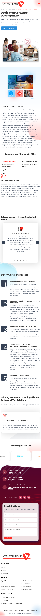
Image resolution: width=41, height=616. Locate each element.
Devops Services (26, 587)
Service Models (10, 9)
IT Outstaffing (5, 600)
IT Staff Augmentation (8, 598)
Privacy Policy (8, 611)
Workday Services (26, 590)
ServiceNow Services (27, 581)
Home (2, 9)
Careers (3, 570)
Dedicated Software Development (26, 9)
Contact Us (4, 573)
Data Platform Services (8, 587)
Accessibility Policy (19, 611)
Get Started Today (9, 28)
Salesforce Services (7, 590)
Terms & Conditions (31, 611)
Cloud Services (25, 584)
